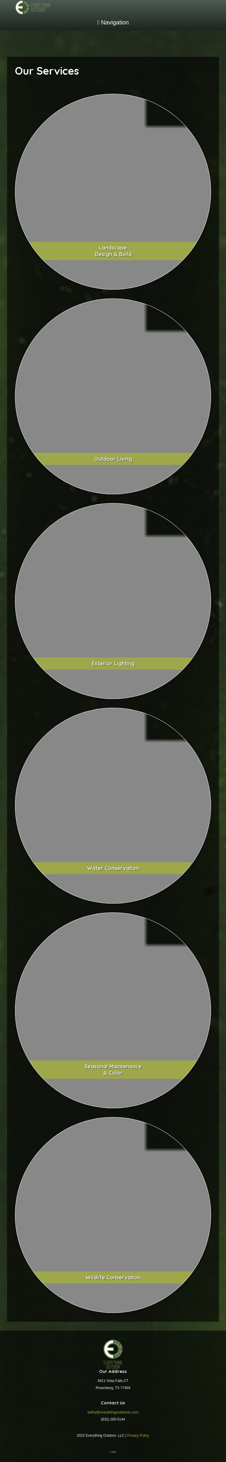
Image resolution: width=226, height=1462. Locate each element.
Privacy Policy (138, 1435)
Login (113, 1451)
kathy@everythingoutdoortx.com (113, 1412)
